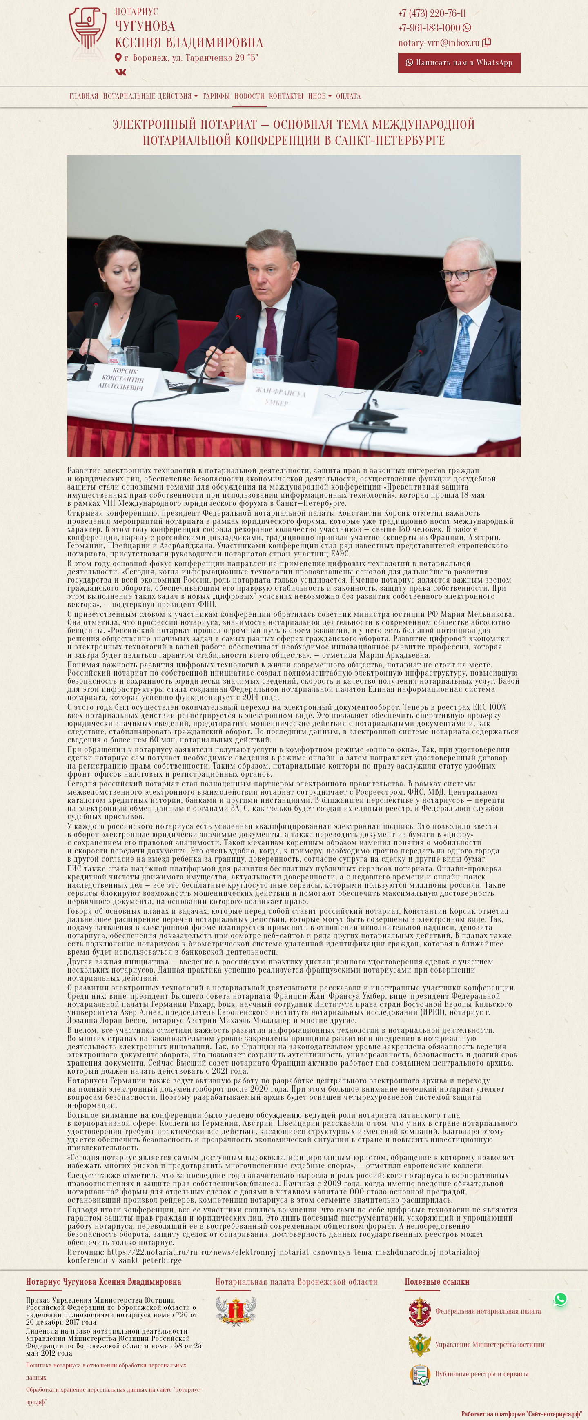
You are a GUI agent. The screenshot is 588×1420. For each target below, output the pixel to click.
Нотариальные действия (147, 96)
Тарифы (216, 96)
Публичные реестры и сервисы (468, 1374)
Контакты (286, 96)
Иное (317, 96)
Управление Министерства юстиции (477, 1345)
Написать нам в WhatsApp (459, 62)
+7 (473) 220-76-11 (432, 13)
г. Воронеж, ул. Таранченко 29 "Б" (186, 58)
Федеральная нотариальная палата (475, 1312)
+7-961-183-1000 (434, 28)
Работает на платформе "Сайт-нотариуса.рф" (521, 1414)
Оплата (348, 96)
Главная (84, 96)
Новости (249, 96)
